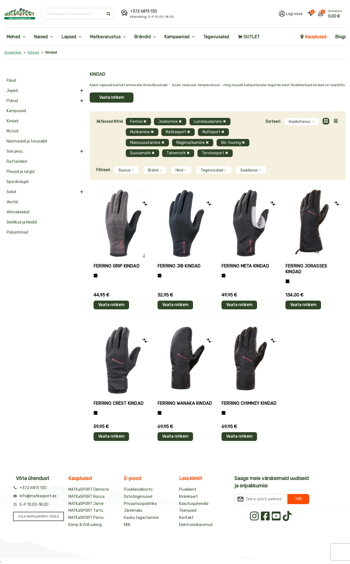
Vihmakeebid (18, 212)
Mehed (13, 36)
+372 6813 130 (143, 11)
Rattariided (17, 161)
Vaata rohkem (111, 97)
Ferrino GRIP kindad (116, 266)
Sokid (11, 192)
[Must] (160, 276)
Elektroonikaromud (195, 524)
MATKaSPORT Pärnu (86, 517)
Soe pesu (15, 151)
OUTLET (249, 36)
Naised (41, 36)
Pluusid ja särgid (20, 171)
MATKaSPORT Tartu (85, 510)
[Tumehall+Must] (96, 276)
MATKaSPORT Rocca (86, 496)
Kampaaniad (176, 36)
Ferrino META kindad (245, 266)
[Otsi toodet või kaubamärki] (73, 13)
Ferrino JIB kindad (179, 266)
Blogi (340, 36)
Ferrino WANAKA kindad (185, 403)
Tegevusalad (216, 36)
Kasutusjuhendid (193, 503)
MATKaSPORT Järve (86, 503)
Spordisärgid (17, 181)
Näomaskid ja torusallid (27, 141)
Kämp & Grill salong (85, 524)
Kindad (12, 121)
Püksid (12, 100)
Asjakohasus (301, 121)
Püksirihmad (17, 232)
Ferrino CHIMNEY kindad (248, 403)
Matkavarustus (105, 36)
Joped (12, 90)
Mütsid (12, 131)
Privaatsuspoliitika (140, 503)
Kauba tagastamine (141, 517)
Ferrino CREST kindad (119, 403)
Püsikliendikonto (138, 489)
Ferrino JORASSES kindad (306, 268)
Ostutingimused (138, 496)
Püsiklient (187, 489)
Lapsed (69, 36)
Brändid (142, 36)
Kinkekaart (188, 496)
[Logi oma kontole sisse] (291, 14)
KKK (127, 524)
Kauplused (313, 36)
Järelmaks (133, 510)
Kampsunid (16, 111)
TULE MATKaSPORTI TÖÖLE (38, 516)
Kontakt (186, 517)
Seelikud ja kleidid (22, 222)
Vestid (12, 202)
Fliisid (11, 80)
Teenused (187, 510)
